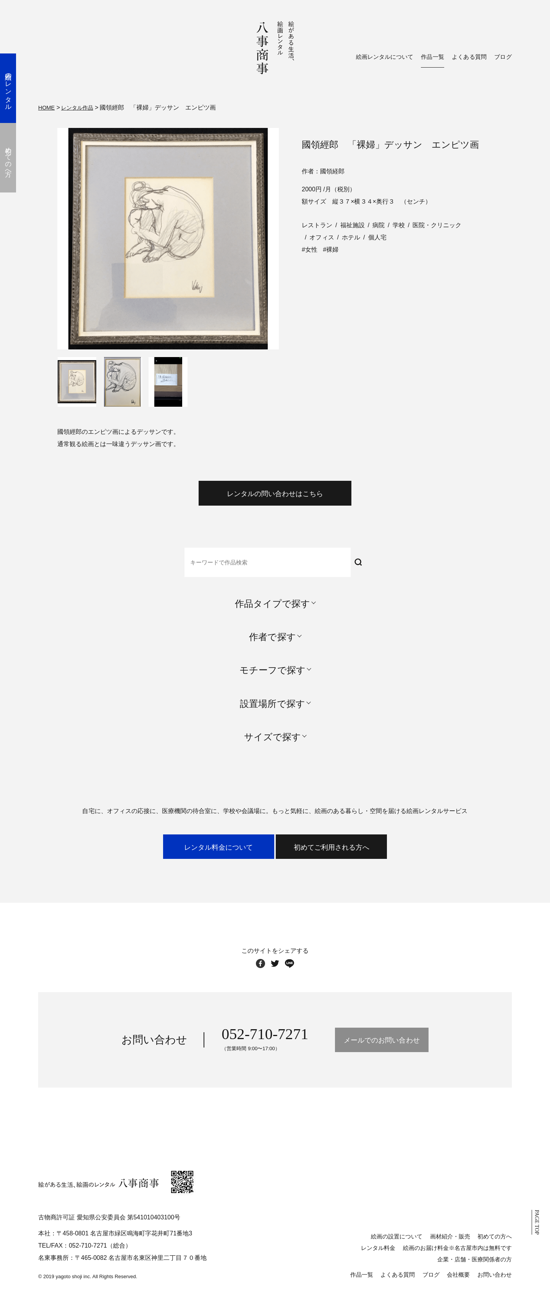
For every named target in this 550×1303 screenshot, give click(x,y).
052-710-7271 (247, 1044)
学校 (399, 224)
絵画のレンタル (13, 88)
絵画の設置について (396, 1246)
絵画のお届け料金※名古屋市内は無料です (457, 1258)
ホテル (351, 236)
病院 (378, 224)
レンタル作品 (81, 107)
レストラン (317, 224)
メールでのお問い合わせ (381, 1050)
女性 (311, 248)
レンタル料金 (378, 1258)
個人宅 (377, 236)
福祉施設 (352, 224)
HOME (47, 107)
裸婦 (332, 248)
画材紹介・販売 (450, 1246)
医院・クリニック (436, 224)
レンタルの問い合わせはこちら (275, 495)
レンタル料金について (197, 854)
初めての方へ (494, 1246)
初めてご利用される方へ (352, 854)
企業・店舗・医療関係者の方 (474, 1269)
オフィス (321, 236)
